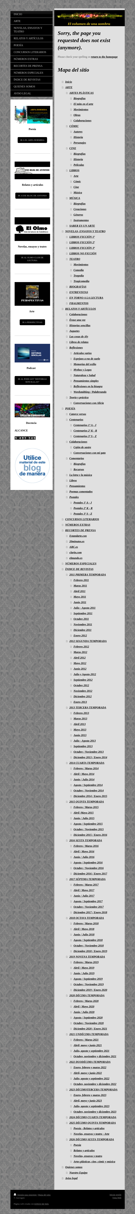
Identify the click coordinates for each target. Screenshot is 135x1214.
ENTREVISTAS (78, 292)
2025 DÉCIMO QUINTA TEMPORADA (92, 1122)
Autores (77, 131)
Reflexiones (76, 347)
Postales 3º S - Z (82, 513)
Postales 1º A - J (82, 502)
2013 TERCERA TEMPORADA (87, 707)
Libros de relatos (79, 342)
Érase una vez (77, 319)
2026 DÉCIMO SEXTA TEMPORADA (91, 1139)
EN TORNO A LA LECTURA (86, 297)
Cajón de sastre (82, 447)
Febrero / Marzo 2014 (86, 768)
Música (77, 192)
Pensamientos (77, 486)
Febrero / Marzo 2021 (86, 1039)
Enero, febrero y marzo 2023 (89, 1095)
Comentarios (76, 458)
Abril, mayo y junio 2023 (87, 1100)
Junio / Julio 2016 (83, 857)
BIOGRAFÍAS (77, 286)
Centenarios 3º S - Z (85, 436)
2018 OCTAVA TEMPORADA (86, 918)
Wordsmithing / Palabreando (89, 391)
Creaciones (79, 209)
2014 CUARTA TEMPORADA (86, 762)
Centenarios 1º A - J (84, 425)
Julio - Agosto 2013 (84, 740)
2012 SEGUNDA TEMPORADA (88, 641)
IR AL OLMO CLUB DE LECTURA (32, 259)
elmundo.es (75, 558)
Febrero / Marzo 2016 (86, 846)
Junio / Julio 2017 (83, 895)
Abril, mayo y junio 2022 (87, 1073)
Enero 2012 (80, 635)
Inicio (68, 81)
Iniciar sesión (115, 1194)
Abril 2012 (79, 657)
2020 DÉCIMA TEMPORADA (87, 995)
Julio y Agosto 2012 (84, 674)
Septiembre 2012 (82, 679)
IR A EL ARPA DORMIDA (32, 140)
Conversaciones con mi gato (89, 452)
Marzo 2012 (80, 652)
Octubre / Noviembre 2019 (88, 984)
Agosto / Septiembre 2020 (88, 1017)
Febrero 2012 (81, 646)
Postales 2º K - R (82, 508)
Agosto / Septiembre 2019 (88, 978)
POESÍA (70, 408)
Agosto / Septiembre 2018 (88, 940)
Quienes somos (73, 1167)
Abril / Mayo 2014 (83, 774)
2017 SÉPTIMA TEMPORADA (87, 879)
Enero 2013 (80, 702)
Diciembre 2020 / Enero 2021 (90, 1028)
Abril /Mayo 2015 (83, 812)
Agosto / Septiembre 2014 (88, 785)
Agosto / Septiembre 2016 (88, 862)
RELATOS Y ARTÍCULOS (80, 308)
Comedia (78, 270)
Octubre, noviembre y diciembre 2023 (94, 1111)
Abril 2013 (79, 724)
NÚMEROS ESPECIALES (81, 563)
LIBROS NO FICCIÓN (83, 253)
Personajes (79, 142)
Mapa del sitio (44, 1195)
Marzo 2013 (80, 718)
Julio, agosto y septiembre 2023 (91, 1106)
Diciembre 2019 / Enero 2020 (90, 990)
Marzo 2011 (80, 585)
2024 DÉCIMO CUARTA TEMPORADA (92, 1117)
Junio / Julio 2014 (83, 779)
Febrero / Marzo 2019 (86, 962)
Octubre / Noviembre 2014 (88, 790)
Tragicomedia (81, 281)
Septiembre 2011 (82, 613)
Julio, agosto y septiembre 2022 (91, 1078)
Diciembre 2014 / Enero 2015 (90, 796)
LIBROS (74, 170)
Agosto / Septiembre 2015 (88, 823)
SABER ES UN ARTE (82, 225)
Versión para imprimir (25, 1195)
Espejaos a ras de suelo (86, 358)
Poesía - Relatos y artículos (88, 1128)
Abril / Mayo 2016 (83, 851)
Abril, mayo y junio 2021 (87, 1045)
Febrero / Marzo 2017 (86, 884)
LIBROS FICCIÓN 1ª (82, 236)
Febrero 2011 (81, 580)
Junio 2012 (79, 668)
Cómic (77, 181)
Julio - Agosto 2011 (84, 607)
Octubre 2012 (81, 685)
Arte (75, 176)
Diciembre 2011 (82, 630)
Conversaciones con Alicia (88, 403)
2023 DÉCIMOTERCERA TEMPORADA (93, 1089)
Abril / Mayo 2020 (83, 1006)
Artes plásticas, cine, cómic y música (94, 1161)
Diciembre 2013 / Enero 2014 (90, 757)
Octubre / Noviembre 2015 (88, 829)
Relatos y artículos (84, 1150)
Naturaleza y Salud (84, 375)
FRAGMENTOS (78, 303)
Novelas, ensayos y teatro (87, 1156)
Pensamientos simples (86, 380)
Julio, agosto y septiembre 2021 (91, 1050)
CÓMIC (74, 126)
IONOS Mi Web (41, 1204)
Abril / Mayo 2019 (83, 967)
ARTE (68, 87)
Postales (74, 497)
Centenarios (76, 419)
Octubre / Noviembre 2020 (88, 1023)
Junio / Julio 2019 (83, 973)
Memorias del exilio (84, 364)
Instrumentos (81, 220)
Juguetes (74, 331)
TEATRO (74, 259)
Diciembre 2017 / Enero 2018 (90, 912)
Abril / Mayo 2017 (83, 890)
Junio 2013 (79, 735)
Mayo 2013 (79, 729)
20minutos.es (76, 541)
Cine (76, 187)
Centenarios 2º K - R (85, 430)
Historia (78, 137)
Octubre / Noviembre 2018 (88, 945)
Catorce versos (77, 414)
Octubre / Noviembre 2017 (88, 906)
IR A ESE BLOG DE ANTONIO (32, 195)
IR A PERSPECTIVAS (32, 322)
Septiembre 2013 (82, 746)
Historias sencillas (79, 325)
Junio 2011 (79, 602)
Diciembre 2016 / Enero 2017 (90, 873)
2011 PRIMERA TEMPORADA (87, 574)
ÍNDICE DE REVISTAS (79, 569)
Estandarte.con (78, 535)
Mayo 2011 (79, 596)
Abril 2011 (79, 591)
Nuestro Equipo (78, 1172)
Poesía (77, 1145)
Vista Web (116, 1197)
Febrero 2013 (81, 713)
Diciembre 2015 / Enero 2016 (90, 834)
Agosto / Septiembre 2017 (88, 901)
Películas (78, 164)
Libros (73, 480)
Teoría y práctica (79, 397)
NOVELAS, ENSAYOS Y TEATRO (85, 231)
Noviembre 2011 (82, 624)
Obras (76, 115)
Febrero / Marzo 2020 (86, 1001)
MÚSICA (74, 198)
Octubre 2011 (81, 619)
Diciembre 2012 (82, 696)
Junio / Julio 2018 (83, 934)
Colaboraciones (82, 120)
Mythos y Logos (82, 369)
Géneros (78, 214)
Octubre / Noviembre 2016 (88, 868)
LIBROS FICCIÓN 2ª (82, 242)
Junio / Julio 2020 (83, 1012)
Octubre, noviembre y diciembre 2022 (94, 1084)
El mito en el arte (83, 104)
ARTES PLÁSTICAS (81, 92)
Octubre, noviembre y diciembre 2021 (94, 1056)
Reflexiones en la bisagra (87, 386)
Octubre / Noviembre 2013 (88, 751)
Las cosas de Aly (78, 336)
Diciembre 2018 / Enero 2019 (90, 951)
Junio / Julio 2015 (83, 818)
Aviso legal (71, 1178)
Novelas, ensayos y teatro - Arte (91, 1133)
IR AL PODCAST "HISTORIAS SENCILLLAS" (32, 380)
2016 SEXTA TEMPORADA (85, 840)
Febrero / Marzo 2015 (86, 807)
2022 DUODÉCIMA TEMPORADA (90, 1061)
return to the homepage (104, 56)
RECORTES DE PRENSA (80, 530)
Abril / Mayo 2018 (83, 929)
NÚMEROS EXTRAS (77, 524)
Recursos (78, 469)
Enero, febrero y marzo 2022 (89, 1067)
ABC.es (73, 547)
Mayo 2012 (79, 663)
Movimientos (80, 109)
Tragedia (78, 275)
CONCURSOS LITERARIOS (82, 519)
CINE (72, 148)
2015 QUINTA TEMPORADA (86, 801)
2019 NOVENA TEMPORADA (87, 956)
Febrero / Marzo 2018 (86, 923)
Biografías (79, 98)
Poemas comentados (81, 491)
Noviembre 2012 (82, 690)
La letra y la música (80, 475)
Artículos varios (82, 353)
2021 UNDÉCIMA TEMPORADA (89, 1034)
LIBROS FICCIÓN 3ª (82, 248)
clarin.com (75, 552)
